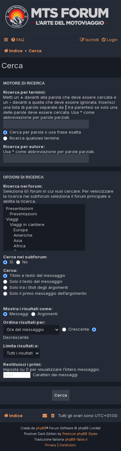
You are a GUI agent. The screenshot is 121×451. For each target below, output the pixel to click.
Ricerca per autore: (24, 146)
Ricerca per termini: (24, 92)
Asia (44, 240)
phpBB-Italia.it (76, 439)
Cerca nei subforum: (25, 256)
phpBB (41, 428)
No (22, 261)
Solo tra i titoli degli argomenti (35, 287)
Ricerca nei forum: (23, 186)
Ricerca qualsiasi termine (31, 137)
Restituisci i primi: (22, 364)
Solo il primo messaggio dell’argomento (45, 293)
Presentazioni (44, 208)
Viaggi (44, 219)
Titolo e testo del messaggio (34, 275)
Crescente (75, 329)
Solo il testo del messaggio (32, 281)
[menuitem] (17, 39)
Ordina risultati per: (24, 322)
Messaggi (15, 313)
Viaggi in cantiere (44, 224)
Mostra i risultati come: (28, 308)
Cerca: (10, 270)
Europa (44, 230)
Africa (44, 246)
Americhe (44, 235)
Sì (8, 261)
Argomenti (44, 313)
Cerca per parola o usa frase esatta (42, 132)
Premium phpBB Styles (79, 434)
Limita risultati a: (20, 345)
